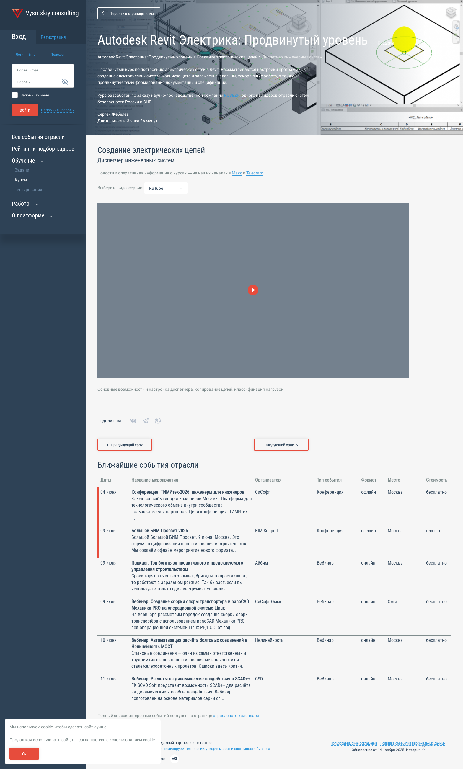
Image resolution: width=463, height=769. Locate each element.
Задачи (22, 170)
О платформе (28, 215)
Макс (237, 173)
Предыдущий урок (125, 445)
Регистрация (53, 37)
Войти (25, 110)
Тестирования (28, 189)
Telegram (254, 173)
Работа (21, 203)
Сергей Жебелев (113, 114)
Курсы (21, 180)
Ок (24, 754)
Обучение (23, 160)
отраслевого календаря (236, 715)
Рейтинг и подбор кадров (43, 148)
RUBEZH (232, 95)
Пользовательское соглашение (354, 743)
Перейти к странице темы (132, 13)
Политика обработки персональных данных (412, 743)
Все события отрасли (38, 136)
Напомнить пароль (57, 110)
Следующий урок (281, 445)
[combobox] (166, 188)
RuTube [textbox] (156, 188)
